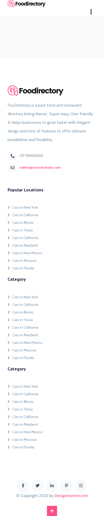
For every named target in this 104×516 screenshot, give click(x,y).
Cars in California (23, 215)
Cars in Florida (21, 268)
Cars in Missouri (22, 260)
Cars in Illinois (20, 222)
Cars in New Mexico (25, 253)
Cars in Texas (20, 230)
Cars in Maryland (23, 245)
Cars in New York (23, 207)
